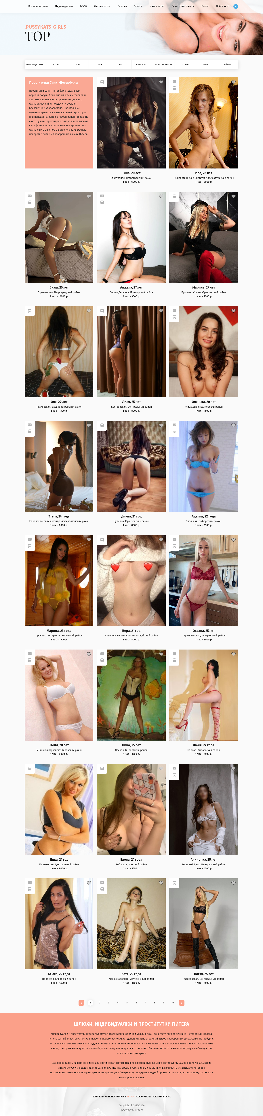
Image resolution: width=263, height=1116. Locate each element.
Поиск (205, 6)
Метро (206, 64)
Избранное (222, 6)
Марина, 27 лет (203, 287)
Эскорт (138, 6)
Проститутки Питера (132, 1110)
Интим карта (157, 6)
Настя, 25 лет (204, 974)
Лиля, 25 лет (131, 402)
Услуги (185, 64)
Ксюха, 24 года (59, 974)
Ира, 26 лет (203, 173)
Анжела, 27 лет (131, 287)
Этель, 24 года (59, 516)
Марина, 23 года (59, 631)
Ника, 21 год (59, 860)
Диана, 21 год (131, 516)
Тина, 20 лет (131, 173)
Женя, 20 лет (59, 745)
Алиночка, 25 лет (204, 860)
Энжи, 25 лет (59, 287)
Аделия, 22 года (204, 516)
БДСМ (83, 6)
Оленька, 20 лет (204, 402)
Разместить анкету (183, 6)
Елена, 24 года (131, 860)
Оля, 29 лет (59, 402)
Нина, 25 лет (131, 745)
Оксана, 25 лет (204, 631)
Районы (228, 64)
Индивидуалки (64, 6)
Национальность (163, 64)
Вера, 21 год (131, 631)
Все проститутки (38, 6)
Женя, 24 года (203, 745)
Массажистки (102, 6)
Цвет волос (142, 64)
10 (172, 1002)
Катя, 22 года (131, 974)
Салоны (122, 6)
